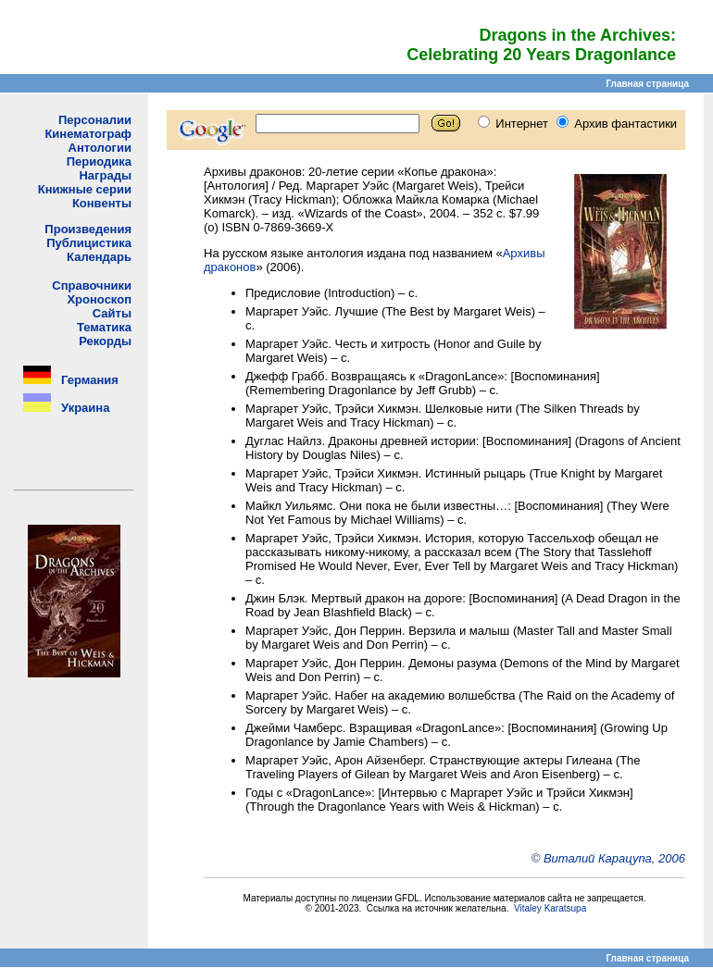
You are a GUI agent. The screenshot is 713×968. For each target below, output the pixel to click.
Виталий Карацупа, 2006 (614, 858)
